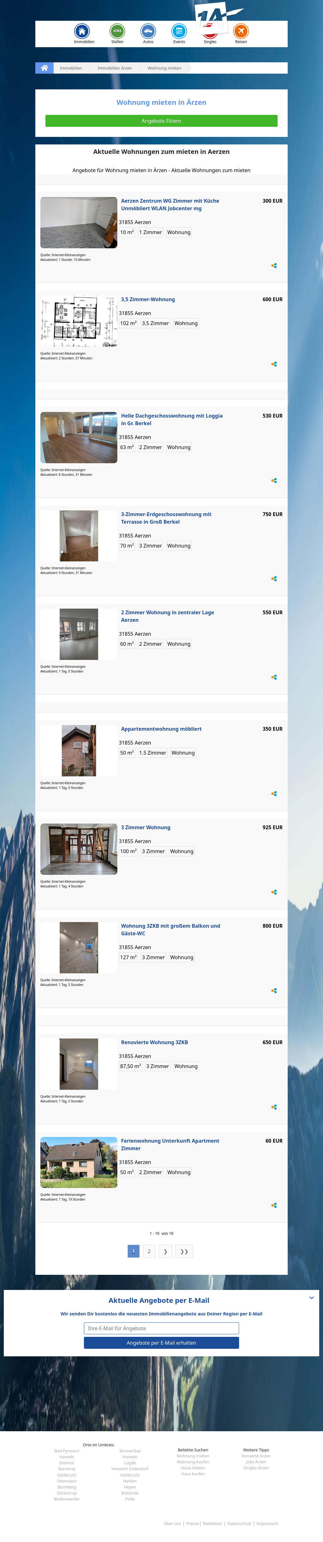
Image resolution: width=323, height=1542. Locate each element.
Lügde (130, 1463)
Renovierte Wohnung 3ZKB (154, 1042)
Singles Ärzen (256, 1468)
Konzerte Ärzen (256, 1456)
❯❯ (184, 1251)
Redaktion (212, 1523)
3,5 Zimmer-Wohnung (148, 299)
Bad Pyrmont (67, 1451)
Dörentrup (67, 1493)
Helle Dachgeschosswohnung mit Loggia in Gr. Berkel (172, 419)
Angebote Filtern (161, 120)
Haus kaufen (193, 1474)
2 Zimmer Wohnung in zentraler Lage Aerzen (167, 616)
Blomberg (66, 1487)
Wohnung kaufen (193, 1462)
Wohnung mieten (193, 1456)
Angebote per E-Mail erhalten (161, 1342)
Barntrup (66, 1469)
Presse (192, 1523)
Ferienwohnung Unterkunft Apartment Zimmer (170, 1144)
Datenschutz (239, 1523)
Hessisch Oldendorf (129, 1469)
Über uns (172, 1523)
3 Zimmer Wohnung (145, 827)
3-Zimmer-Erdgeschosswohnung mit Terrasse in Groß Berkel (166, 518)
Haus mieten (193, 1468)
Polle (129, 1499)
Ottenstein (67, 1481)
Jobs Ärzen (256, 1462)
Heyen (130, 1487)
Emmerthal (130, 1451)
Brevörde (130, 1493)
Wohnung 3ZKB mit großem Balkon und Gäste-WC (170, 929)
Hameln (66, 1457)
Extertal (67, 1463)
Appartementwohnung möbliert (161, 728)
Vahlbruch (67, 1475)
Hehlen (130, 1481)
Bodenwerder (67, 1499)
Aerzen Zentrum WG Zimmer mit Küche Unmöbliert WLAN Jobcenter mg (170, 204)
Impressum (267, 1523)
